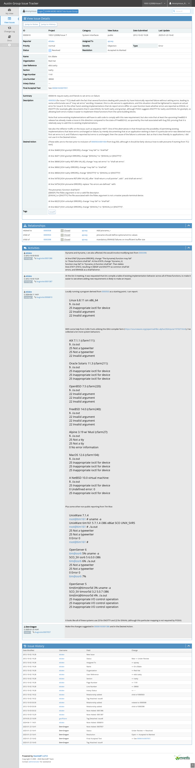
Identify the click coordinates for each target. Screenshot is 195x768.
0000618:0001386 (102, 626)
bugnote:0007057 (43, 632)
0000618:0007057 (59, 88)
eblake (51, 41)
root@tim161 (77, 519)
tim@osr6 (75, 553)
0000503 (52, 100)
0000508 (47, 230)
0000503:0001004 (99, 141)
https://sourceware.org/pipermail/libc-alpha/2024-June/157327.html (155, 329)
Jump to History (48, 24)
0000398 (47, 239)
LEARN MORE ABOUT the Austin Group (61, 11)
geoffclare (63, 719)
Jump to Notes (31, 24)
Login (40, 11)
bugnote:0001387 (44, 281)
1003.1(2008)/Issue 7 (154, 3)
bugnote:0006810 (44, 297)
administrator (34, 762)
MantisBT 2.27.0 (40, 756)
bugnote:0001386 (44, 258)
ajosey (110, 41)
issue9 (52, 211)
